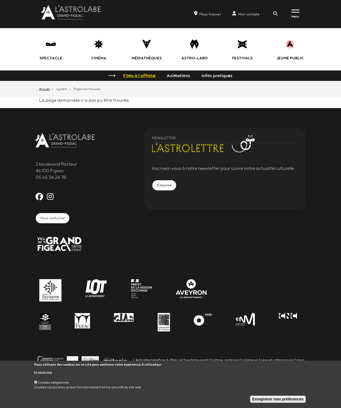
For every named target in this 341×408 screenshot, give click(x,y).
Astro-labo (194, 58)
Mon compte (246, 13)
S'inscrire (166, 186)
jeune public (290, 58)
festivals (242, 58)
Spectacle (51, 58)
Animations (178, 75)
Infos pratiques (217, 75)
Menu (295, 16)
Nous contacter (56, 219)
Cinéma (98, 58)
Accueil (44, 89)
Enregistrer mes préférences (278, 399)
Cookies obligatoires (53, 382)
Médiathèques (147, 58)
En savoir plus (43, 372)
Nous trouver (207, 13)
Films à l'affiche (139, 75)
